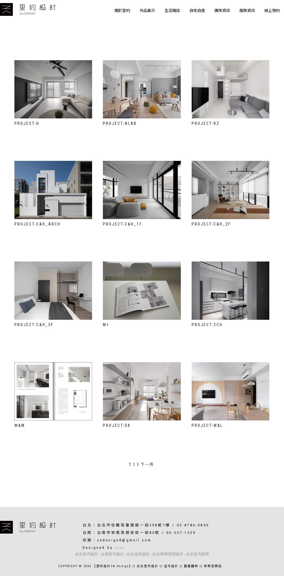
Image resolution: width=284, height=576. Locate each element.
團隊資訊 (222, 10)
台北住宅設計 (138, 554)
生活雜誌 (172, 10)
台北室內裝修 (197, 554)
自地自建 (197, 10)
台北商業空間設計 (167, 554)
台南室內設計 (112, 554)
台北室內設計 (86, 554)
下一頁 (147, 464)
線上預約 (272, 10)
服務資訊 (247, 10)
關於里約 (122, 10)
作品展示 (147, 10)
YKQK (120, 548)
